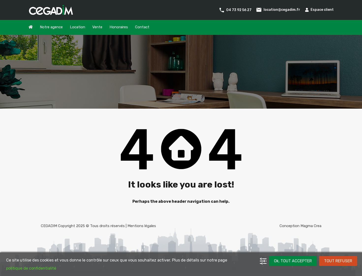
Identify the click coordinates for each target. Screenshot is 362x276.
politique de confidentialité (31, 268)
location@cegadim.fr (282, 10)
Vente (97, 27)
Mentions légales (141, 226)
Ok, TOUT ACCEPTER (293, 261)
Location (77, 27)
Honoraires (119, 27)
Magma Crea (310, 226)
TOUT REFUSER (338, 261)
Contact (142, 27)
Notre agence (51, 27)
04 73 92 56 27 (239, 10)
